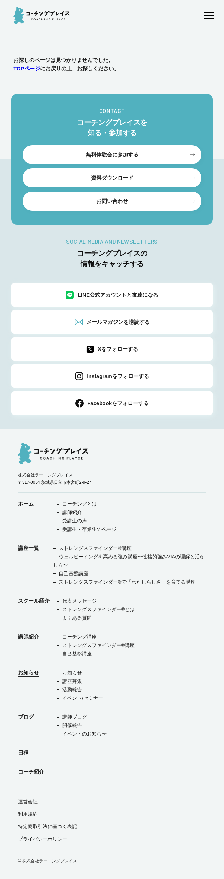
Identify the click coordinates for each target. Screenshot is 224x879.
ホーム (26, 504)
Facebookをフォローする (112, 403)
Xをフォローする (112, 349)
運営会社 (28, 801)
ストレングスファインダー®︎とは (98, 609)
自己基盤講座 (73, 573)
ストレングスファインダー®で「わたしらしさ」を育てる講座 (127, 582)
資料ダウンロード (112, 178)
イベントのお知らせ (84, 734)
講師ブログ (74, 717)
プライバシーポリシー (42, 839)
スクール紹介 (34, 601)
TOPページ (26, 68)
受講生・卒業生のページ (89, 529)
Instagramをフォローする (112, 376)
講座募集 (72, 681)
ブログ (26, 717)
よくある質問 (77, 618)
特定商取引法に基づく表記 (47, 826)
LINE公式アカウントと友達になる (112, 295)
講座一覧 (28, 548)
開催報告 (72, 725)
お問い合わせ (112, 201)
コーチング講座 (79, 637)
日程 (23, 753)
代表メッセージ (79, 601)
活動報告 (72, 689)
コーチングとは (79, 504)
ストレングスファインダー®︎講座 (95, 548)
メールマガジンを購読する (112, 322)
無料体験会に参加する (112, 155)
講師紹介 (72, 512)
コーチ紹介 (31, 772)
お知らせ (28, 672)
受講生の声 (74, 521)
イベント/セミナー (82, 698)
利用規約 (28, 814)
